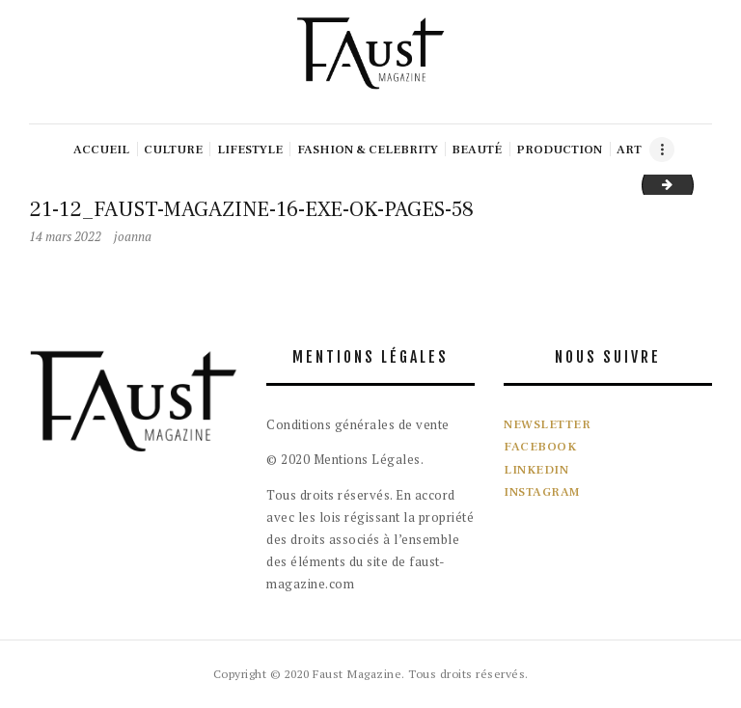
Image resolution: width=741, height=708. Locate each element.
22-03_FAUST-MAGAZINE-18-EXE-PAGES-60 (687, 184)
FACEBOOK (540, 446)
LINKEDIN (536, 469)
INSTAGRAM (542, 492)
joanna (132, 236)
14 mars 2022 (65, 236)
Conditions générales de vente (358, 424)
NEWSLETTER (547, 424)
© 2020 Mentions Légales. (345, 459)
